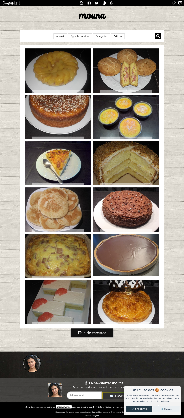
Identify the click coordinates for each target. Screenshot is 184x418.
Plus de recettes (92, 332)
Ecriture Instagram (92, 416)
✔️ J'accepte (139, 409)
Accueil (60, 36)
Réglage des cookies (115, 407)
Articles (118, 36)
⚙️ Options (166, 409)
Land (87, 407)
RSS (100, 407)
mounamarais (63, 407)
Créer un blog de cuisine (120, 412)
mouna (92, 16)
